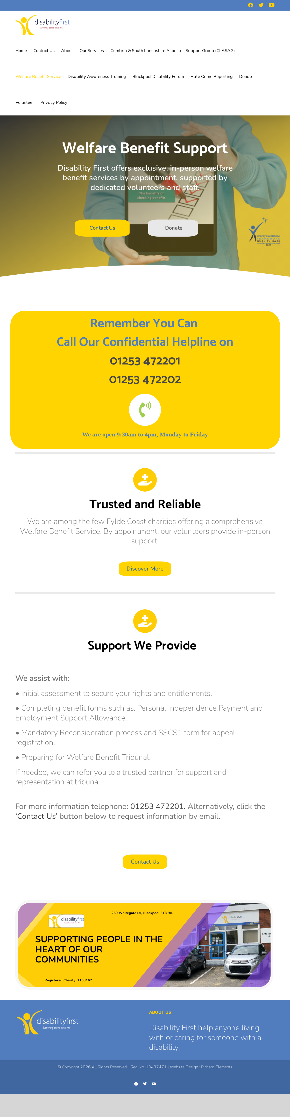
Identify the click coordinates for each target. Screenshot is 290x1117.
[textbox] (145, 352)
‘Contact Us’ (36, 816)
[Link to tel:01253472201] (145, 410)
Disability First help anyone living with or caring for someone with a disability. (205, 1038)
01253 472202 (145, 379)
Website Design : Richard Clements (201, 1067)
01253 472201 (145, 361)
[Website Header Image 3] (144, 905)
